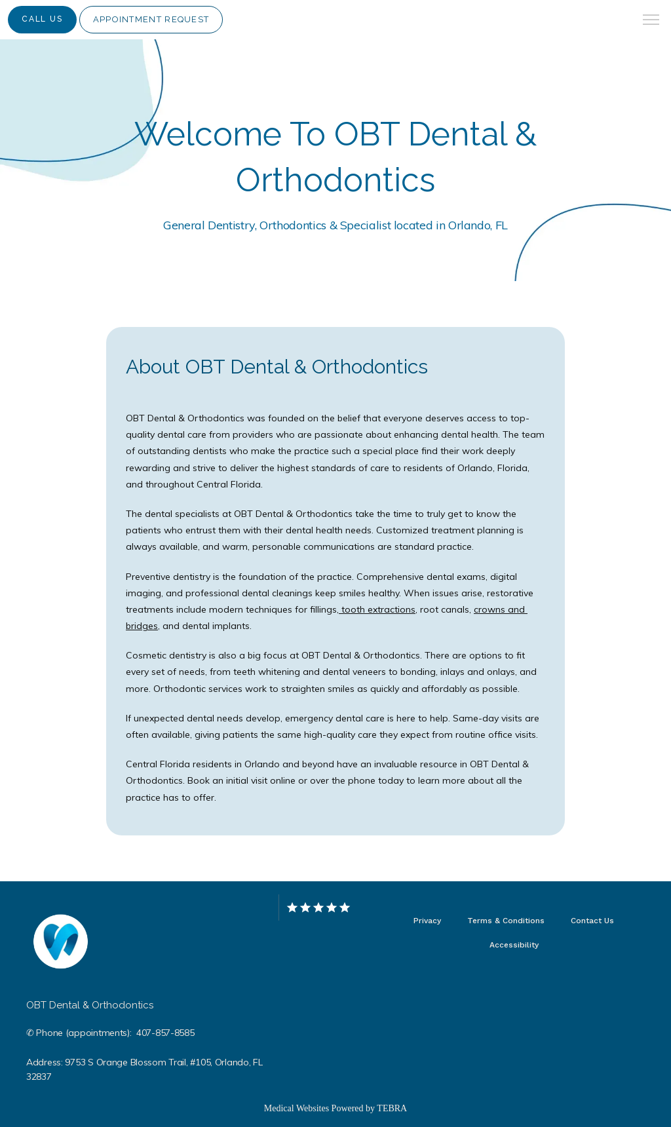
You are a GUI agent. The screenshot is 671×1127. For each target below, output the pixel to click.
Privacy (427, 920)
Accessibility (514, 944)
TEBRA (392, 1108)
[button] (651, 21)
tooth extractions (377, 609)
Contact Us (592, 920)
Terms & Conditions (506, 920)
